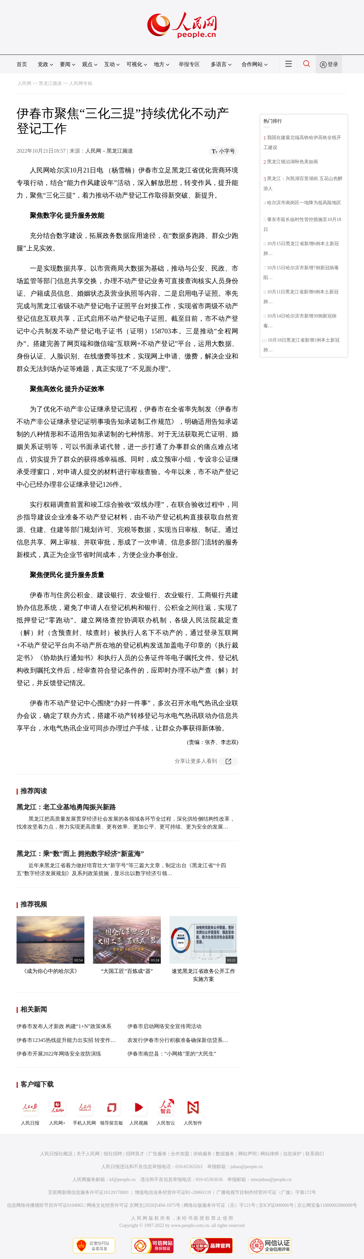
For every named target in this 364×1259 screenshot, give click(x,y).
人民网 (24, 83)
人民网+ (57, 1111)
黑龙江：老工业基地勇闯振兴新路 (66, 807)
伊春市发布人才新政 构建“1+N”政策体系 (64, 1026)
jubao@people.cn (246, 1166)
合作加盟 (180, 1153)
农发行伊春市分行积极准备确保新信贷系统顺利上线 (188, 1040)
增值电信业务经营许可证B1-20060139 (173, 1192)
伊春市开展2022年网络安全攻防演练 (59, 1053)
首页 (22, 64)
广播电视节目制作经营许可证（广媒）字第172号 (266, 1192)
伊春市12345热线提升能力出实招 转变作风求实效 (74, 1040)
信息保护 (292, 1153)
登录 (333, 64)
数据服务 (225, 1153)
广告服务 (157, 1153)
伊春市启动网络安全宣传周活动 (164, 1026)
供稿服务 (202, 1153)
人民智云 (165, 1111)
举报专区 (189, 64)
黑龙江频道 (50, 83)
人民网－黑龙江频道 (109, 151)
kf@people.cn (123, 1179)
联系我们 (314, 1153)
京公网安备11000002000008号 (327, 1205)
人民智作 (193, 1111)
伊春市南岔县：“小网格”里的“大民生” (171, 1053)
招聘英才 (135, 1153)
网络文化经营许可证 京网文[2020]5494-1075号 (134, 1205)
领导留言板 (111, 1111)
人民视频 (138, 1111)
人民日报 (30, 1111)
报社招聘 (113, 1153)
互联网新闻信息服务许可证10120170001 (88, 1192)
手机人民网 (84, 1111)
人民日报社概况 (56, 1153)
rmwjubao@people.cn (271, 1179)
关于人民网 (88, 1153)
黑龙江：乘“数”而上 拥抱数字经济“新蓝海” (80, 853)
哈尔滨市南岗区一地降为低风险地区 (304, 202)
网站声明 (247, 1153)
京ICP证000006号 (276, 1205)
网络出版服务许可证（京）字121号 (219, 1205)
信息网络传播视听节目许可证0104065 (45, 1205)
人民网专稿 (80, 83)
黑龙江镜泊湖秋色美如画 (292, 161)
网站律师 (269, 1153)
